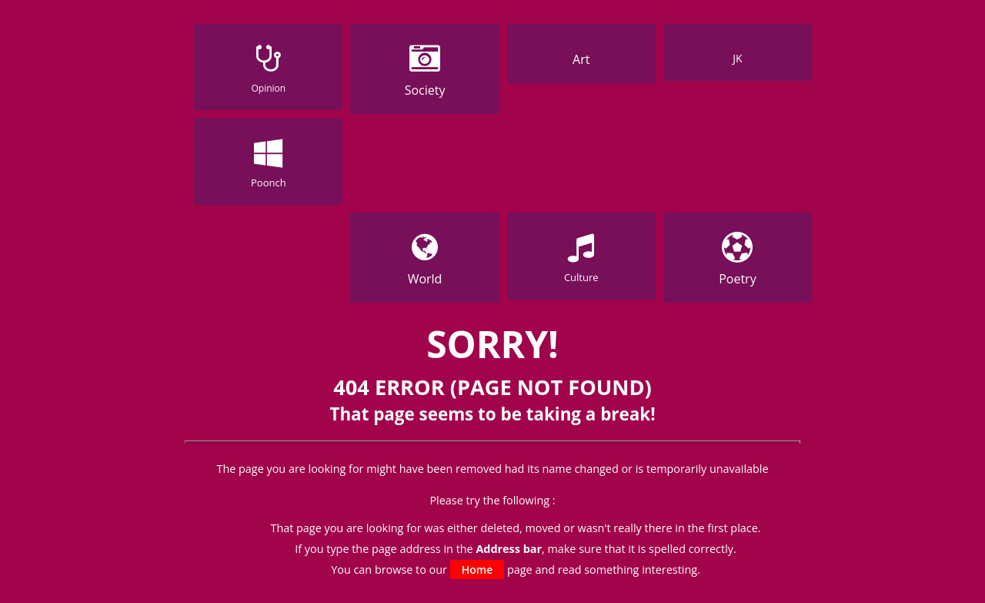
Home (477, 569)
